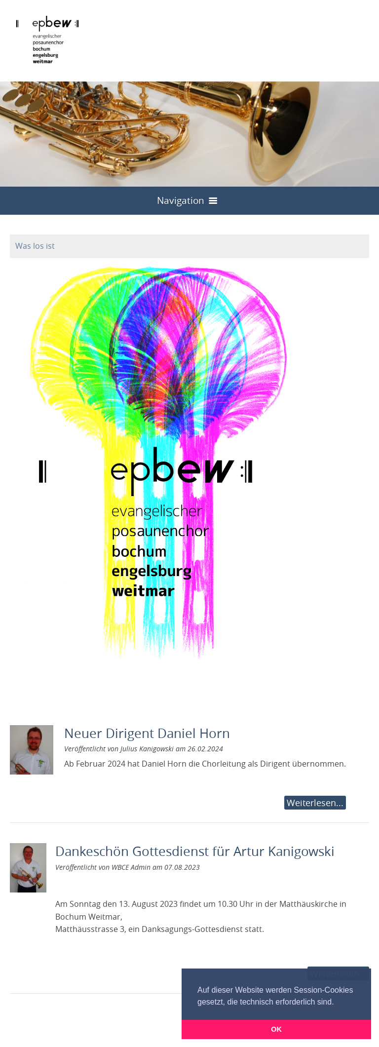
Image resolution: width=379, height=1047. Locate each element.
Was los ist (35, 245)
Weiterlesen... (315, 803)
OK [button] (276, 1029)
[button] (337, 1002)
